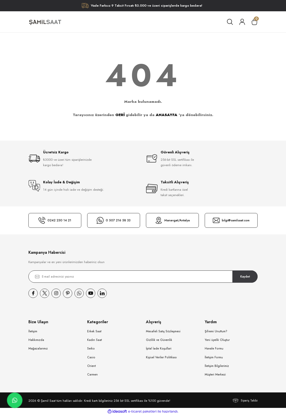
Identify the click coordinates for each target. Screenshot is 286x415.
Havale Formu (214, 348)
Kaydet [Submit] (245, 276)
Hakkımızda (36, 340)
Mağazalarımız (38, 348)
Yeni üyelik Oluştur (217, 340)
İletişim (32, 331)
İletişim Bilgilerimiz (217, 366)
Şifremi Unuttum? (216, 331)
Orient (91, 366)
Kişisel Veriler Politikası (161, 357)
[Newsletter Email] (143, 276)
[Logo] (44, 22)
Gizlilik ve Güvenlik (159, 340)
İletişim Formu (214, 357)
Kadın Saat (94, 340)
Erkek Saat (94, 331)
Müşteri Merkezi (215, 374)
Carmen (92, 374)
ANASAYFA (166, 115)
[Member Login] (242, 22)
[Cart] (254, 22)
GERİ (120, 115)
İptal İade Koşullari (158, 348)
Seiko (91, 348)
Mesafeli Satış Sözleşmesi (163, 331)
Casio (91, 357)
